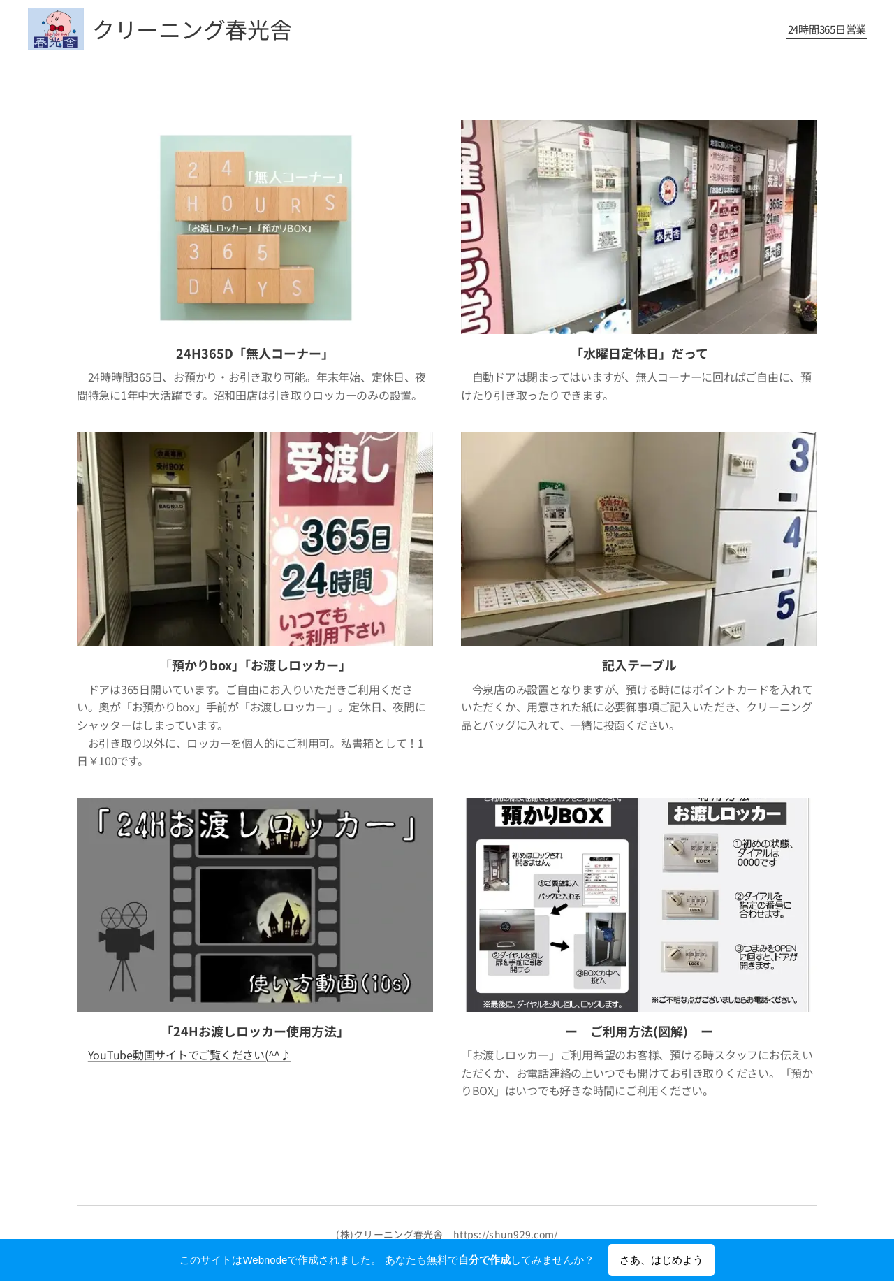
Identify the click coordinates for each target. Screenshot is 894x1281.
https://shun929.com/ (505, 1234)
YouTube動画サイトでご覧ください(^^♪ (189, 1054)
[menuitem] (825, 28)
